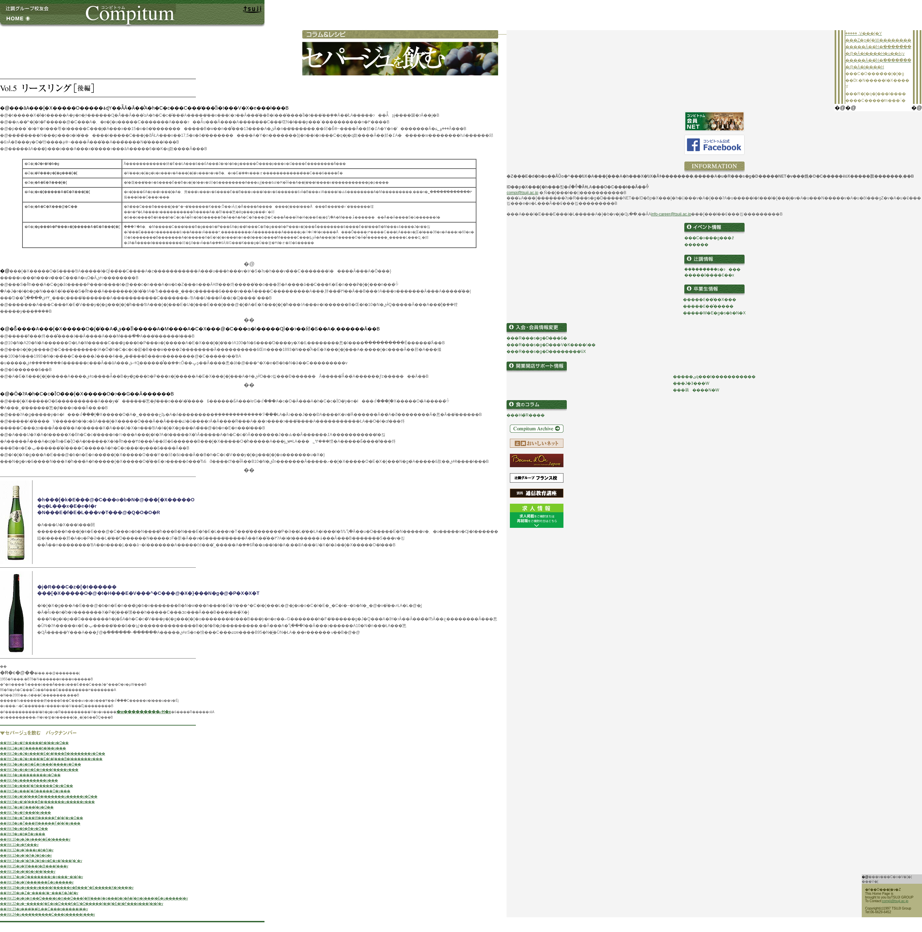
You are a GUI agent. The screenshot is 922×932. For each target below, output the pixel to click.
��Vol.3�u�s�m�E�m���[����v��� (39, 769)
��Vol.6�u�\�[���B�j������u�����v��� (47, 802)
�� (687, 299)
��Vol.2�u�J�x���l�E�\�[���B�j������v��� (51, 759)
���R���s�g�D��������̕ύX (546, 351)
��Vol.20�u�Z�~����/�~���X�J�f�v (39, 893)
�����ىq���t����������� (714, 376)
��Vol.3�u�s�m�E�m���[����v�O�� (40, 764)
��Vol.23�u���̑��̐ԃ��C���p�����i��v (44, 909)
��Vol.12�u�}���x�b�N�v (27, 850)
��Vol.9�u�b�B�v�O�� (24, 828)
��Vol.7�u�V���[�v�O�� (27, 807)
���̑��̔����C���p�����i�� (55, 914)
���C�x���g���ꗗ (709, 238)
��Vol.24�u (10, 914)
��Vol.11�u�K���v (19, 845)
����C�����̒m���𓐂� (875, 100)
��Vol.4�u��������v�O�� (30, 775)
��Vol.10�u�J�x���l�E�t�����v (35, 839)
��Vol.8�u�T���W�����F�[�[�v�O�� (41, 818)
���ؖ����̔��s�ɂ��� (712, 269)
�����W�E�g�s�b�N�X (714, 313)
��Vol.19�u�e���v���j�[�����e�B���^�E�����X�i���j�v (67, 887)
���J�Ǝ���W (691, 383)
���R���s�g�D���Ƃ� (537, 338)
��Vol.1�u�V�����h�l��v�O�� (34, 743)
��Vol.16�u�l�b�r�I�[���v (27, 871)
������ (696, 244)
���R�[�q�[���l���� (875, 93)
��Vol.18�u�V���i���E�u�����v (37, 882)
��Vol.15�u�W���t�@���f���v (34, 866)
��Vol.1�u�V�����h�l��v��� (33, 748)
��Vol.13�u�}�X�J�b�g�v (26, 855)
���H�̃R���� (525, 415)
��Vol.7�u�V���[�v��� (25, 812)
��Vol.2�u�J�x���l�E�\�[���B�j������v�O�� (52, 753)
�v (92, 914)
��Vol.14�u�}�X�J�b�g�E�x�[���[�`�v (41, 861)
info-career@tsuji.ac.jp (671, 214)
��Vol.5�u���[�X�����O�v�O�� (36, 786)
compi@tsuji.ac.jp (522, 192)
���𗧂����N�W (696, 390)
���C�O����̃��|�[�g (874, 73)
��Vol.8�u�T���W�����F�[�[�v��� (40, 823)
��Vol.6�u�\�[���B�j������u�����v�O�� (48, 796)
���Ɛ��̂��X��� (713, 299)
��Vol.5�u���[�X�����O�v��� (35, 791)
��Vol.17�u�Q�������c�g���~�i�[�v (41, 877)
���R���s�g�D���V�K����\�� (551, 345)
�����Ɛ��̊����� (708, 306)
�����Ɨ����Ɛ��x (709, 275)
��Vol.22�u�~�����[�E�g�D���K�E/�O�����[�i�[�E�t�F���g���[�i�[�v (81, 904)
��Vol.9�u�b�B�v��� (22, 834)
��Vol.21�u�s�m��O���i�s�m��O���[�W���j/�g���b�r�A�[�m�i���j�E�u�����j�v (94, 898)
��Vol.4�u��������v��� (29, 780)
